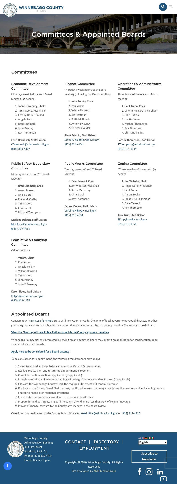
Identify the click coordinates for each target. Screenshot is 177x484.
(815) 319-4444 (43, 456)
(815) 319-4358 (127, 224)
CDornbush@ (19, 144)
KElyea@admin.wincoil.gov (27, 296)
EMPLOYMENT (94, 448)
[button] (170, 7)
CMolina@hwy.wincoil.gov (80, 210)
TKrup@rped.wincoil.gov (132, 219)
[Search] (163, 7)
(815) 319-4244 (127, 149)
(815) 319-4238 (73, 144)
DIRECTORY (106, 442)
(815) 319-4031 (73, 215)
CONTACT (75, 442)
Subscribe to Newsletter (149, 456)
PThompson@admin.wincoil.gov (137, 144)
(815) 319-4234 (20, 300)
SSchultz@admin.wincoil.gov (81, 139)
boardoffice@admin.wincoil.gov (99, 413)
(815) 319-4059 (20, 228)
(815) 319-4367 (20, 149)
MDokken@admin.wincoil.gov (29, 224)
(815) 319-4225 (131, 413)
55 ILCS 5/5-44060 (42, 320)
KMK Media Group (105, 471)
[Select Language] (152, 442)
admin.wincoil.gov (38, 144)
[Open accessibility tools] (7, 466)
